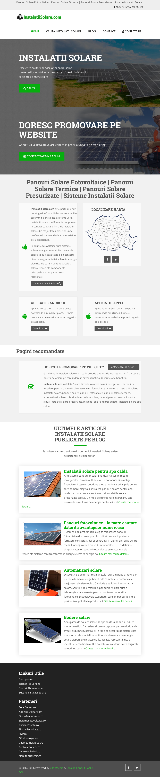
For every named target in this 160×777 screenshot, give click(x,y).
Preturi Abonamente (31, 688)
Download (40, 328)
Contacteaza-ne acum (41, 156)
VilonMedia (56, 768)
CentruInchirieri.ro (29, 751)
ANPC (90, 768)
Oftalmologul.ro (28, 738)
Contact (109, 31)
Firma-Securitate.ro (30, 729)
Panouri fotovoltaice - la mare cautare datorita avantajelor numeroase (100, 525)
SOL (21, 772)
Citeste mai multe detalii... (114, 554)
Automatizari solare (83, 570)
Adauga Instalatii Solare (128, 7)
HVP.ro (23, 733)
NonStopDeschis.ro (30, 755)
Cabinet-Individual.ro (31, 742)
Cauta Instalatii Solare (63, 31)
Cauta (29, 88)
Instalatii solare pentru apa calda (96, 471)
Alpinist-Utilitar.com (30, 711)
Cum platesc (26, 679)
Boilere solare (77, 617)
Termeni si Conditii (29, 683)
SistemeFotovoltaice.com (33, 720)
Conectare (131, 31)
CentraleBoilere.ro (29, 747)
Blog (92, 31)
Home (35, 31)
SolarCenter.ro (27, 707)
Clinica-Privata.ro (29, 725)
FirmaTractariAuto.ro (31, 716)
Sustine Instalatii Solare (32, 692)
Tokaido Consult (75, 768)
